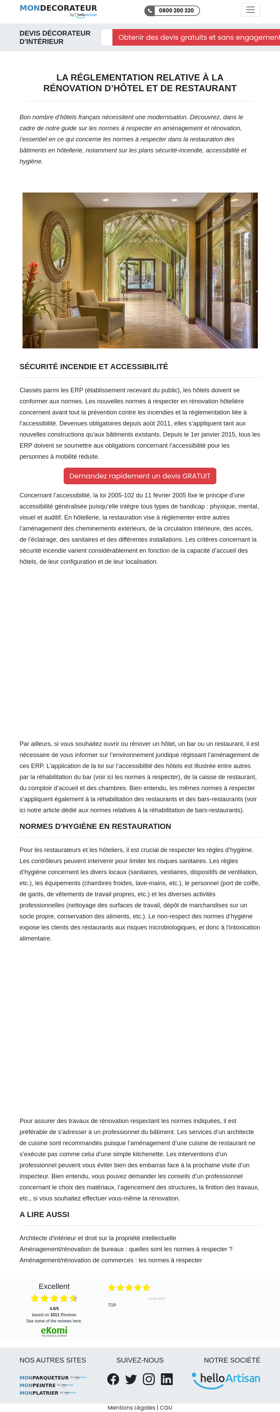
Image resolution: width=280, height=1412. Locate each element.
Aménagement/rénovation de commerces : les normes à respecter (111, 1260)
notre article (43, 810)
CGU (166, 1408)
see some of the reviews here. (54, 1321)
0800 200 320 (176, 10)
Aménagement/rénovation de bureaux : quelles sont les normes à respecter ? (126, 1249)
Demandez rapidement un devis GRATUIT (140, 476)
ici (110, 777)
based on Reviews (54, 1311)
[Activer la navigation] (250, 10)
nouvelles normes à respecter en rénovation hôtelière (170, 401)
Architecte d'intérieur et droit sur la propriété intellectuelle (98, 1238)
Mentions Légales (131, 1408)
